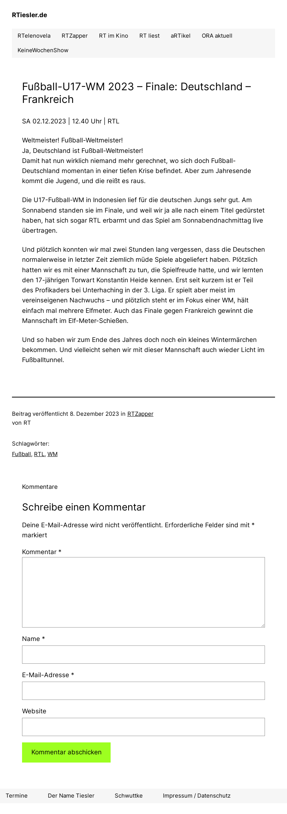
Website (34, 711)
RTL (39, 454)
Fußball (21, 454)
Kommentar (42, 552)
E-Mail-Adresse (48, 675)
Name (33, 638)
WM (52, 454)
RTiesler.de (29, 15)
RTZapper (140, 413)
